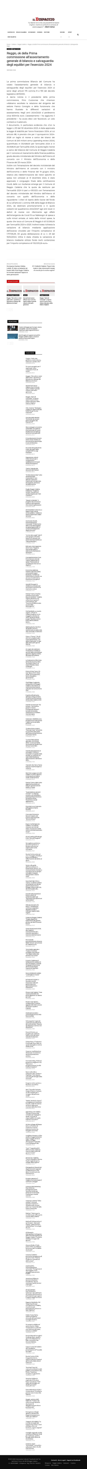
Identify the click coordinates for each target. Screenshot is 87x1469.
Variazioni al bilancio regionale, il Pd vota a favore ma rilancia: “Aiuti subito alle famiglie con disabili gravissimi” (33, 1381)
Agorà (25, 295)
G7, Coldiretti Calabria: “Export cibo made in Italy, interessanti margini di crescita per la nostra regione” (43, 268)
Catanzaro (66, 1463)
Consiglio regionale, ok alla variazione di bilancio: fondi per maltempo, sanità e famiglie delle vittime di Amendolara (34, 1436)
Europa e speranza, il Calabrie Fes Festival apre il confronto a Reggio (34, 1180)
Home (8, 44)
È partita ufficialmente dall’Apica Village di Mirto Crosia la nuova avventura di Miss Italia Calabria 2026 (33, 697)
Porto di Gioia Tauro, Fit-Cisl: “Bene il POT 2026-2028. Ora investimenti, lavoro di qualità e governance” (33, 674)
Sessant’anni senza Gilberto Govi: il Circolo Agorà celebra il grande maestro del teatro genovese (29, 301)
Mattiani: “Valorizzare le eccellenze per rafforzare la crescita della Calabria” (34, 1215)
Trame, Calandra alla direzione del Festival (32, 469)
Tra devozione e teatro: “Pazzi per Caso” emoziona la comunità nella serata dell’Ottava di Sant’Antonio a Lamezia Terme (34, 731)
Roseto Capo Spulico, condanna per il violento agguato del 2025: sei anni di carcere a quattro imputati (34, 1005)
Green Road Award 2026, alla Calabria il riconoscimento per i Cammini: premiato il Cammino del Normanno (33, 932)
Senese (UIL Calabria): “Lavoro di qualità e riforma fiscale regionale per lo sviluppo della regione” (34, 1160)
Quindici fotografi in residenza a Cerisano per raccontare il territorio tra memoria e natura (33, 587)
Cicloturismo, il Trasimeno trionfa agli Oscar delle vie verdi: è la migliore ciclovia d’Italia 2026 (34, 1044)
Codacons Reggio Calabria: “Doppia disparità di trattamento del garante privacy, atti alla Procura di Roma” (34, 920)
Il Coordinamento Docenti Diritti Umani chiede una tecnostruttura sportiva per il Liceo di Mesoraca (34, 441)
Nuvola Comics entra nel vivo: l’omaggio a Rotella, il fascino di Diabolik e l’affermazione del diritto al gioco (34, 857)
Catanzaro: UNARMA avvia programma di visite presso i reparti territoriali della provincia (34, 721)
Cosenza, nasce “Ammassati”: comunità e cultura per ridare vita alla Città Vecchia (33, 1446)
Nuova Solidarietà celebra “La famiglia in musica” (33, 973)
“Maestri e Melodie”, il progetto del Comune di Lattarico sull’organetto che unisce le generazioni (33, 503)
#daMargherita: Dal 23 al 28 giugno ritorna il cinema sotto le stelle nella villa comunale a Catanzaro (34, 629)
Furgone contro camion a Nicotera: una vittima (33, 1083)
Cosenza (73, 1463)
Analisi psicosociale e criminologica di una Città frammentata (33, 1014)
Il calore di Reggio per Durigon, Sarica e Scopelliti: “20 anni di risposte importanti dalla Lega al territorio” (30, 328)
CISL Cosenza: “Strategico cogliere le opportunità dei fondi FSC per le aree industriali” (34, 410)
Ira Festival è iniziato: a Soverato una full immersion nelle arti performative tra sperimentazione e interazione (32, 983)
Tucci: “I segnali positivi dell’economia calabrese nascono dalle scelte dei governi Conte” (33, 1150)
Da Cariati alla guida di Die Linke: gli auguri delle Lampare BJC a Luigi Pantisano (33, 450)
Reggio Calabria (22, 44)
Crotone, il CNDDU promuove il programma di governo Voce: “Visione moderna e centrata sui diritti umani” (34, 1258)
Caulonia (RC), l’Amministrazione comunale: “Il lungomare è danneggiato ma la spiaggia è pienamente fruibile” (34, 1269)
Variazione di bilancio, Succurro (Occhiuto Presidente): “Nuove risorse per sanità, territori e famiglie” (33, 1281)
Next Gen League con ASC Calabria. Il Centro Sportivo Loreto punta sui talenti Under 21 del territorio (34, 775)
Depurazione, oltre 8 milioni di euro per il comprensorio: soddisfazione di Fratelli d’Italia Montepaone (33, 460)
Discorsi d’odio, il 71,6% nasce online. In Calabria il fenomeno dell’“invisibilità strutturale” (33, 1247)
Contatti (54, 1460)
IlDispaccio (48, 1463)
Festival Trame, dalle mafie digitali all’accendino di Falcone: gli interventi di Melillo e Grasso (34, 785)
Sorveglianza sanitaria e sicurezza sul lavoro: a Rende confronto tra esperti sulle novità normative (33, 846)
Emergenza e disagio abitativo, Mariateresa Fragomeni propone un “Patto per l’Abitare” (33, 1414)
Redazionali (13, 321)
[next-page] (11, 309)
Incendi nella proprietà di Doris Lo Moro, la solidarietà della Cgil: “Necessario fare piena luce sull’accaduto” (34, 897)
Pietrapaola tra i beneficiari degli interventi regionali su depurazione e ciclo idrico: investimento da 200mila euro (34, 1170)
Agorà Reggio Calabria (13, 295)
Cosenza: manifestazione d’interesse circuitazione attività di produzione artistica (33, 1054)
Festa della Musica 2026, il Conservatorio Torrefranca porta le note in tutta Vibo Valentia (34, 1392)
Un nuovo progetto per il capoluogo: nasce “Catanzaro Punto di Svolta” (33, 369)
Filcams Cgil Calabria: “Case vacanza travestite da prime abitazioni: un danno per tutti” (34, 995)
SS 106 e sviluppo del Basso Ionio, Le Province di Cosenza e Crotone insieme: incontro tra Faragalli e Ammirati (34, 1127)
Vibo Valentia (54, 1465)
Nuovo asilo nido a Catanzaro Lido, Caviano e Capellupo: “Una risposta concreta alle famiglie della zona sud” (34, 1075)
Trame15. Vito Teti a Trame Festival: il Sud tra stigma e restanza (34, 766)
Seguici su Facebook (73, 1460)
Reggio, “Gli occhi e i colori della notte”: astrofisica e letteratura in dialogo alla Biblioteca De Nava (34, 378)
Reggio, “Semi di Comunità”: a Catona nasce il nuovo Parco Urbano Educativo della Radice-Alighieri (46, 301)
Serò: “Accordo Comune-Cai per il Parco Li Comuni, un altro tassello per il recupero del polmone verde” (33, 1092)
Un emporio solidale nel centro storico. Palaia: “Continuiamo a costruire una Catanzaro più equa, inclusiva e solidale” (33, 1327)
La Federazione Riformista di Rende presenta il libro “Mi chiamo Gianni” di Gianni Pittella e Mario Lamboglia (34, 663)
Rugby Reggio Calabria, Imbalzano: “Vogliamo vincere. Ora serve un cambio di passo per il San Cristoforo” (33, 492)
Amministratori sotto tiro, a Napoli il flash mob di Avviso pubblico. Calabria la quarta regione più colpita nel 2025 (34, 513)
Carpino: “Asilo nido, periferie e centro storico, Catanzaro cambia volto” (33, 360)
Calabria (14, 44)
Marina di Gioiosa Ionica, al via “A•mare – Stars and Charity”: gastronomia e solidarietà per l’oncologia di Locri (33, 1224)
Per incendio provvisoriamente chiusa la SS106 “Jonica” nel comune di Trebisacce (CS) (34, 942)
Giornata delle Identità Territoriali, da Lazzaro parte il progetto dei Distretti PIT (32, 420)
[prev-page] (8, 309)
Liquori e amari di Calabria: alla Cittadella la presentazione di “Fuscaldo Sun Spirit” (34, 1349)
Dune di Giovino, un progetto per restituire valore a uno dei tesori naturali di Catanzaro (32, 1034)
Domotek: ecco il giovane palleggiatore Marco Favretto (33, 808)
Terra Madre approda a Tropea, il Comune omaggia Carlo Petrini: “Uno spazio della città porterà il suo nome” (32, 952)
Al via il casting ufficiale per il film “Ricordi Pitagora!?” (34, 837)
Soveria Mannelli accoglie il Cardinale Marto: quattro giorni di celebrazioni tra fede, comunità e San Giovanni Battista (34, 1339)
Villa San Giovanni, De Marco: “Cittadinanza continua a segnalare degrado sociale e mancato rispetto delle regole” (32, 908)
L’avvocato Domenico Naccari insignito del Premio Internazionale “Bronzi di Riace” (32, 817)
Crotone (47, 1465)
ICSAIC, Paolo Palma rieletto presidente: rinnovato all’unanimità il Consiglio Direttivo (33, 1317)
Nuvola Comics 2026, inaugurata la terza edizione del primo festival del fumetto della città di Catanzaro (34, 1359)
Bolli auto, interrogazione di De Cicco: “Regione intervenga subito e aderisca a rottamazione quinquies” (33, 549)
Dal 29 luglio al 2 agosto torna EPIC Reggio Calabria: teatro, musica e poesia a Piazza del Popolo (29, 336)
